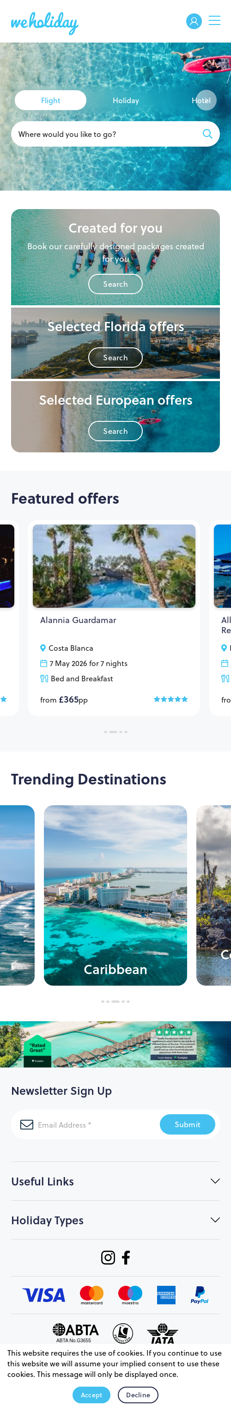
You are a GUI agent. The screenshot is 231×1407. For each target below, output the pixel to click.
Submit (188, 1124)
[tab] (50, 100)
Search (115, 283)
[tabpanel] (114, 618)
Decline (138, 1395)
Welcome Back (194, 22)
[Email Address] (85, 1124)
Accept (92, 1395)
